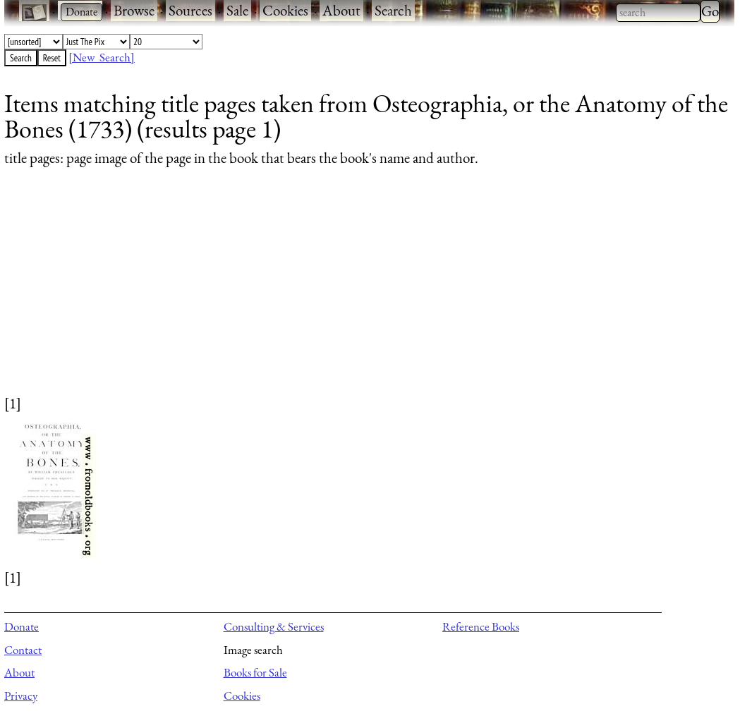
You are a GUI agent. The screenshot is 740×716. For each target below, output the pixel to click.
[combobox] (658, 13)
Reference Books (480, 626)
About (341, 10)
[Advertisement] (360, 294)
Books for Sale (255, 672)
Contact (23, 649)
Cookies (285, 10)
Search (393, 10)
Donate (21, 626)
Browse (134, 10)
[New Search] (101, 57)
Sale (237, 10)
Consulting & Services (274, 626)
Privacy (20, 695)
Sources (190, 10)
